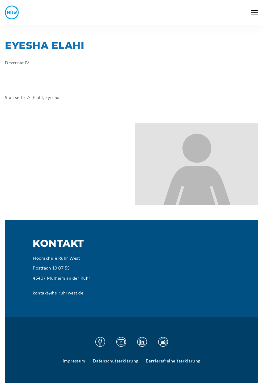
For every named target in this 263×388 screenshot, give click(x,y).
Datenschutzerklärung (115, 360)
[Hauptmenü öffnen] (254, 12)
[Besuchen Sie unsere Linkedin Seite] (142, 342)
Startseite (15, 97)
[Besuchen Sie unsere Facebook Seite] (100, 342)
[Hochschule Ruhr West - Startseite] (12, 12)
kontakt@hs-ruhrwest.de (58, 292)
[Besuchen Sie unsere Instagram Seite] (163, 342)
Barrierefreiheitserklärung (173, 360)
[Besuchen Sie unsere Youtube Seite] (121, 342)
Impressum (74, 360)
